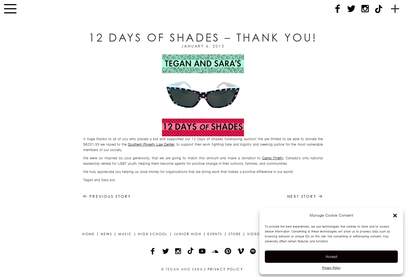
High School (152, 234)
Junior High (187, 234)
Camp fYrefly (272, 158)
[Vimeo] (241, 252)
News (106, 234)
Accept (331, 256)
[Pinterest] (228, 252)
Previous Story (107, 196)
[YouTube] (202, 252)
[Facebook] (337, 9)
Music (125, 234)
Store (234, 234)
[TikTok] (378, 9)
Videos (254, 234)
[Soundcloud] (215, 252)
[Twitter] (351, 9)
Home (88, 234)
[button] (395, 215)
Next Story (305, 196)
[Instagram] (365, 9)
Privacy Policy (331, 268)
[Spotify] (253, 252)
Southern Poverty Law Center (151, 144)
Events (214, 234)
